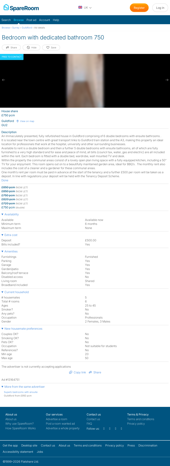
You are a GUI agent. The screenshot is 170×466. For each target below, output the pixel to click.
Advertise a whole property (63, 428)
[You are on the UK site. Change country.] (85, 7)
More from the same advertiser (24, 386)
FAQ (89, 423)
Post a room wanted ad (60, 423)
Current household (16, 292)
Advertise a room (56, 419)
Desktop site (29, 445)
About (10, 419)
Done (4, 180)
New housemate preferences (23, 328)
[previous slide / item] (3, 80)
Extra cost (10, 235)
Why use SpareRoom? (19, 423)
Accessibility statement (18, 451)
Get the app (10, 445)
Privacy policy (136, 423)
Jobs (40, 451)
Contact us (93, 419)
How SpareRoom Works (20, 428)
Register (139, 7)
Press (131, 445)
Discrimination (147, 445)
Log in (160, 7)
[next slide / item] (166, 80)
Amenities (11, 251)
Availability (11, 214)
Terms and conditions (140, 419)
